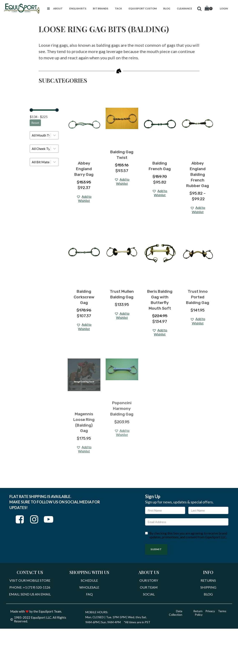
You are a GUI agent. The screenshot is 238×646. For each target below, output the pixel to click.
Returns (208, 581)
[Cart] (208, 9)
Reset (35, 122)
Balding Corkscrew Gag (84, 297)
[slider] (31, 110)
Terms (222, 612)
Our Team (149, 588)
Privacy (209, 612)
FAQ (89, 595)
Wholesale (89, 588)
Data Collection (175, 613)
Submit (156, 549)
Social (149, 595)
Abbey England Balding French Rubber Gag (197, 174)
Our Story (148, 581)
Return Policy (197, 613)
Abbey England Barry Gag (84, 169)
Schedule (89, 581)
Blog (208, 595)
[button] (48, 8)
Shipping (208, 588)
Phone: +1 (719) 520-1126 (29, 588)
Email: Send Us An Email (30, 595)
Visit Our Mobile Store (29, 581)
